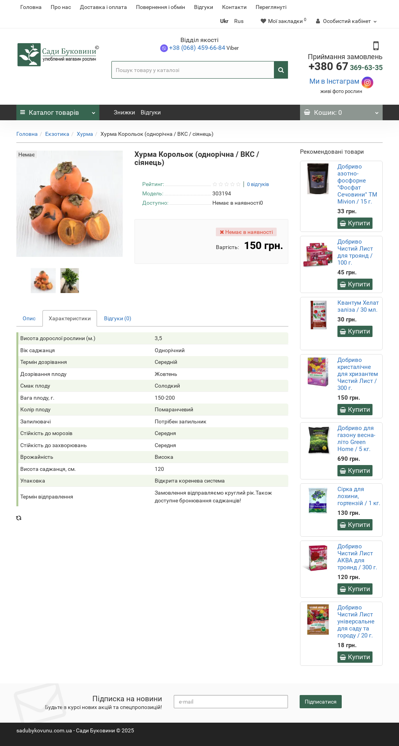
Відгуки (203, 7)
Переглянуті (271, 7)
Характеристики (70, 318)
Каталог (57, 110)
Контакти (234, 7)
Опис (29, 318)
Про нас (61, 7)
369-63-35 (346, 67)
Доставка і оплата (103, 7)
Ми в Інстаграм (334, 81)
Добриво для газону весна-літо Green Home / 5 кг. (356, 439)
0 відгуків (258, 184)
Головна (31, 7)
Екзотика (57, 134)
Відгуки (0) (117, 318)
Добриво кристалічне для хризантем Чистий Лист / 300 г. (357, 373)
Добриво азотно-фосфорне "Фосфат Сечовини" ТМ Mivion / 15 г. (357, 184)
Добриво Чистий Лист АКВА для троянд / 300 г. (357, 557)
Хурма (85, 134)
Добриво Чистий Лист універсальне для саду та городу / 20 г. (355, 621)
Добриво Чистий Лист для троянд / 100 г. (355, 252)
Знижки (124, 112)
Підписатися (321, 702)
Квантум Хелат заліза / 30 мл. (358, 306)
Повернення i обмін (160, 7)
